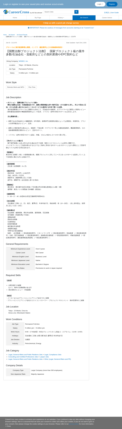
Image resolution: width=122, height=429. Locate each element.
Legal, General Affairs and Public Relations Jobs (25, 355)
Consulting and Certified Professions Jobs (23, 357)
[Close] (8, 426)
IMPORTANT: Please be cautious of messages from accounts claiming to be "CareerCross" (61, 28)
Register (112, 4)
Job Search (84, 18)
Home (15, 18)
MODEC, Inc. (23, 61)
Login (99, 4)
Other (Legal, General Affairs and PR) (57, 359)
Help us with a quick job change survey (61, 23)
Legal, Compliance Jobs (52, 355)
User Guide (115, 12)
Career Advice (107, 18)
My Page (38, 18)
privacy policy (74, 424)
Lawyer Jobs (44, 357)
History (60, 18)
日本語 (106, 12)
